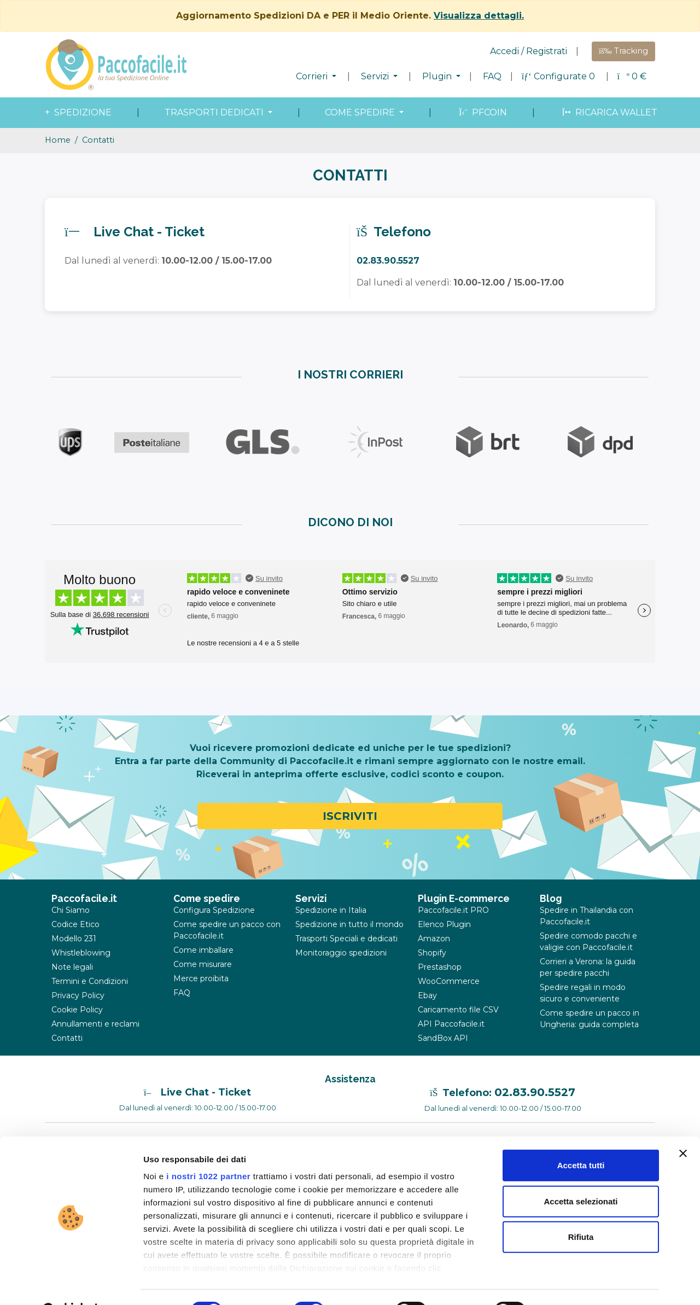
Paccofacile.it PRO (453, 910)
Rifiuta (581, 1209)
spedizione (77, 112)
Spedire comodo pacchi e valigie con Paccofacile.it (588, 941)
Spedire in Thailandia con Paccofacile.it (586, 916)
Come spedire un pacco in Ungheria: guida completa (589, 1018)
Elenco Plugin (444, 924)
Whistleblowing (80, 953)
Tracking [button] (623, 51)
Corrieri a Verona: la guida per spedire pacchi (587, 967)
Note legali (72, 967)
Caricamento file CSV (458, 1010)
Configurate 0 (559, 76)
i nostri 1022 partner (208, 1148)
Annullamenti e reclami (95, 1024)
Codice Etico (75, 924)
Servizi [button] (376, 76)
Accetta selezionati (580, 1173)
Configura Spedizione (214, 910)
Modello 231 (73, 938)
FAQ (492, 76)
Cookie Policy (77, 1010)
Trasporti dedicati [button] (215, 112)
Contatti (67, 1038)
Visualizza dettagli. (479, 15)
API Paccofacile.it (451, 1024)
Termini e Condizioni (89, 981)
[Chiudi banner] (683, 1126)
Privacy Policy (77, 995)
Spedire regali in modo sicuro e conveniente (583, 993)
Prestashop (440, 967)
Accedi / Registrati (528, 51)
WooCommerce (449, 981)
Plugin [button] (438, 76)
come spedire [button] (361, 112)
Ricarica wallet (608, 112)
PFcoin (482, 112)
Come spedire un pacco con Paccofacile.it (227, 930)
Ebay (427, 995)
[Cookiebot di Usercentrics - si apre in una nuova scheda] (71, 1283)
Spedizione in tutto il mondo (349, 924)
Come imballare (203, 950)
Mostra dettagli (575, 1283)
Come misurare (202, 964)
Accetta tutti (581, 1138)
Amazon (434, 938)
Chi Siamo (70, 910)
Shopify (432, 953)
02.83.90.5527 (534, 1092)
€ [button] (631, 76)
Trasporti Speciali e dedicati (346, 938)
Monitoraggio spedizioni (341, 953)
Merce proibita (201, 978)
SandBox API (443, 1038)
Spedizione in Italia (330, 910)
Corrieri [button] (313, 76)
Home (58, 140)
